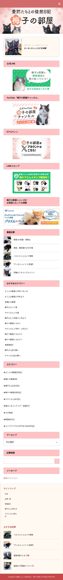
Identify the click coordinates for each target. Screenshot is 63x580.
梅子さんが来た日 (11, 509)
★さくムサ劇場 (12, 372)
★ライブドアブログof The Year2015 (19, 426)
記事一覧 (8, 499)
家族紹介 (8, 504)
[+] (21, 372)
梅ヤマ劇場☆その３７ (13, 339)
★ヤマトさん (11, 399)
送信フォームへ (11, 478)
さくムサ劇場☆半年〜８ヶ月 (16, 291)
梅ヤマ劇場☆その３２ (13, 334)
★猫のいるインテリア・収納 (17, 406)
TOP (6, 494)
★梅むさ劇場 (10, 302)
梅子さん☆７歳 (11, 307)
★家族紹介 (9, 345)
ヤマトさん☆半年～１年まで (16, 329)
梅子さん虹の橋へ (12, 350)
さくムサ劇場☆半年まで (14, 297)
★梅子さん (10, 386)
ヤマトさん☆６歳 (12, 313)
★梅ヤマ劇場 (11, 392)
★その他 (8, 413)
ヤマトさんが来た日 (11, 515)
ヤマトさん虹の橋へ (13, 356)
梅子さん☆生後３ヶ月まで (15, 318)
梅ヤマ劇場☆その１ (13, 323)
